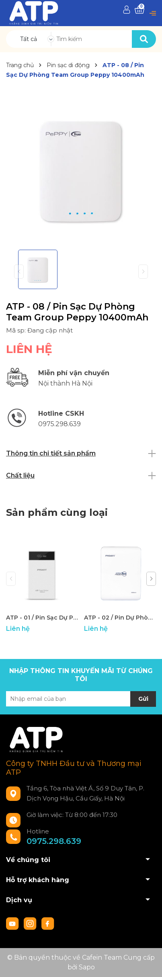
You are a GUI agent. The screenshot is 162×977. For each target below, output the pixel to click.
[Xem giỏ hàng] (139, 10)
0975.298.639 (54, 841)
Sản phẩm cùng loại (57, 512)
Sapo (87, 967)
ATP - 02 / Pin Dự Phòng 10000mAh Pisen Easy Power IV (120, 617)
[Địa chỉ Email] (81, 698)
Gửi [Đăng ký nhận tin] (143, 698)
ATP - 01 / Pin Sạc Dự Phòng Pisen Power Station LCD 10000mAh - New (42, 617)
